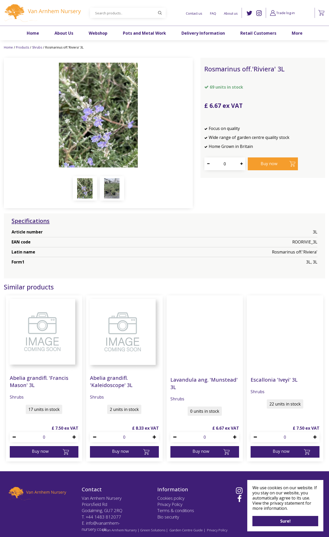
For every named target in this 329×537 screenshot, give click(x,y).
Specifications (31, 221)
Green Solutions (152, 530)
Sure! (285, 521)
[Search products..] (128, 13)
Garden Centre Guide (186, 530)
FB (239, 499)
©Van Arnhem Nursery (119, 530)
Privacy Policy (169, 504)
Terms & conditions (175, 510)
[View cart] (321, 13)
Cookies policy (171, 498)
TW (249, 13)
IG (259, 13)
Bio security (168, 517)
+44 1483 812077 (103, 517)
